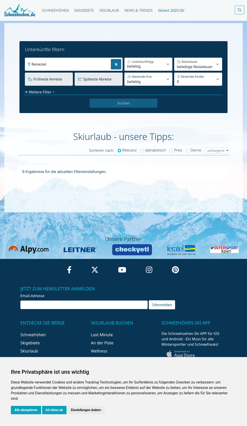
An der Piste (102, 343)
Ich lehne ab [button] (54, 410)
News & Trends (138, 10)
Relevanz (129, 150)
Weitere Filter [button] (39, 92)
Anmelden (162, 304)
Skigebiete (84, 10)
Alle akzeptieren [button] (26, 410)
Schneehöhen (55, 10)
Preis (178, 150)
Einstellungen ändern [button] (86, 410)
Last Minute (102, 334)
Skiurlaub (109, 10)
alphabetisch (155, 150)
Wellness (99, 351)
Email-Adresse (32, 295)
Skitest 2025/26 (172, 10)
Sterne (195, 150)
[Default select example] (198, 64)
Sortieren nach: (101, 150)
